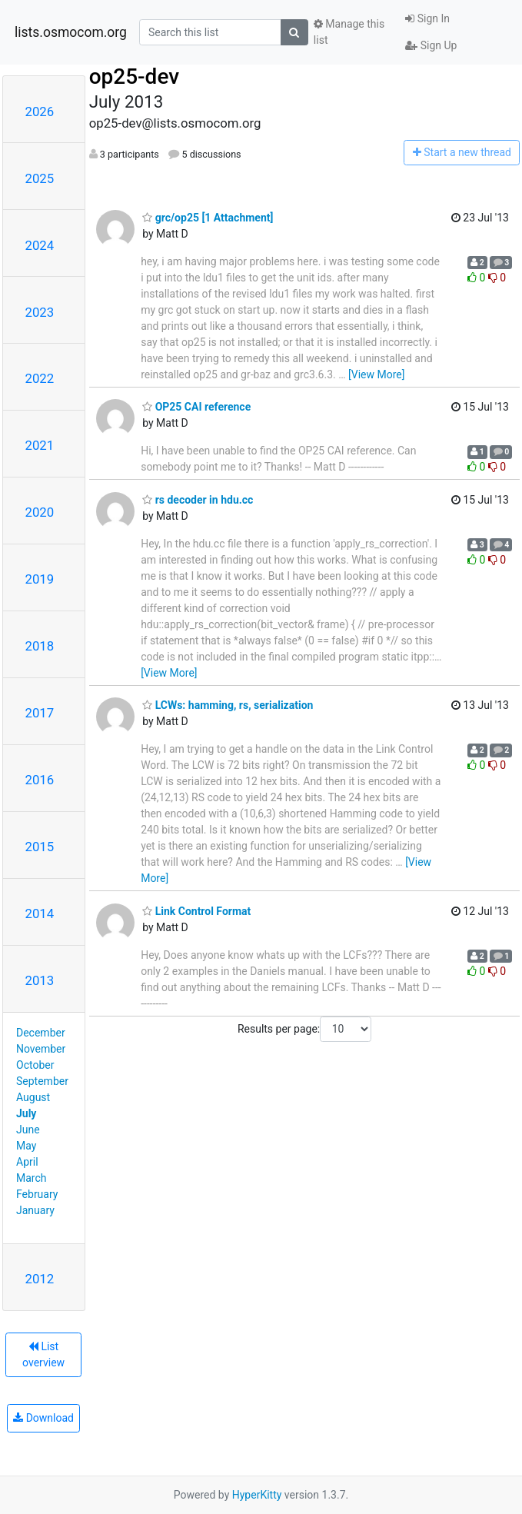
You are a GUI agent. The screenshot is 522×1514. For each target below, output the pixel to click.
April (27, 1162)
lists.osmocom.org (71, 32)
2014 (40, 913)
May (26, 1146)
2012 (40, 1278)
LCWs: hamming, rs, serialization (227, 705)
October (35, 1065)
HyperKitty (257, 1495)
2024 (40, 245)
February (37, 1194)
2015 (40, 846)
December (40, 1033)
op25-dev (134, 76)
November (40, 1049)
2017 (40, 712)
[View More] (376, 374)
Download (43, 1418)
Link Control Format (196, 911)
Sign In (427, 18)
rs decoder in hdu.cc (197, 500)
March (31, 1178)
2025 (40, 178)
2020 (40, 512)
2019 (40, 579)
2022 (40, 378)
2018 (40, 646)
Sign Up (431, 45)
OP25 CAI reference (196, 407)
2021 (40, 445)
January (35, 1210)
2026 (40, 111)
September (42, 1081)
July (26, 1113)
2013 (40, 980)
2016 (40, 779)
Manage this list (349, 32)
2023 (40, 312)
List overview (43, 1354)
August (33, 1097)
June (28, 1129)
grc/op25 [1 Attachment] (207, 217)
